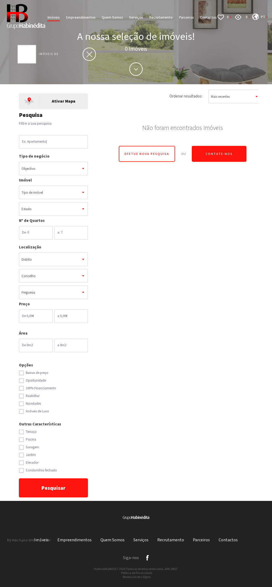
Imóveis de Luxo (37, 411)
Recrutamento (161, 17)
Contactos (208, 17)
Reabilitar (33, 396)
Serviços (136, 17)
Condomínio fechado (41, 470)
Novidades (33, 404)
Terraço (31, 432)
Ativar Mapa (63, 101)
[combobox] (53, 168)
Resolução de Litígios (137, 577)
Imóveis (53, 17)
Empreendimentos (81, 17)
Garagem (32, 447)
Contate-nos (219, 154)
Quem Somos (112, 17)
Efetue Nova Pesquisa (147, 154)
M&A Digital (20, 540)
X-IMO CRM (43, 540)
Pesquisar (53, 488)
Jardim (31, 455)
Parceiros (186, 17)
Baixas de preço (37, 373)
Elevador (32, 463)
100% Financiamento (41, 388)
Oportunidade (36, 380)
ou (183, 154)
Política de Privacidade (136, 573)
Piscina (31, 439)
